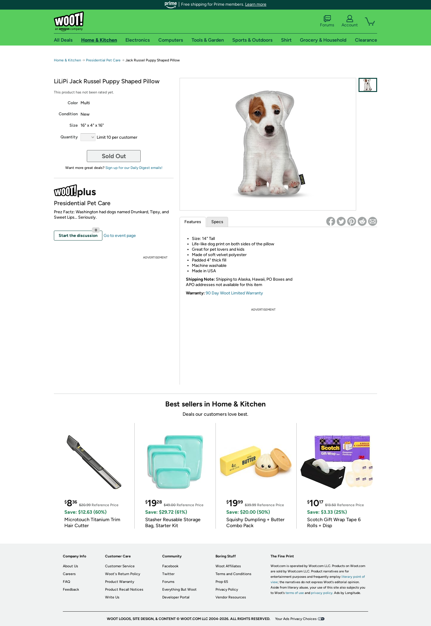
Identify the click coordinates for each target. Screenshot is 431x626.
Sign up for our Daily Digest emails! (134, 168)
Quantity (69, 137)
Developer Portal (175, 597)
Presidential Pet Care (104, 60)
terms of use (295, 593)
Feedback (71, 589)
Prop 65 (222, 582)
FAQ (66, 582)
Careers (69, 574)
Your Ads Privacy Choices (296, 619)
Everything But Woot (179, 589)
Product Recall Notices (124, 589)
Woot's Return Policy (122, 574)
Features (192, 221)
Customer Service (120, 566)
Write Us (112, 597)
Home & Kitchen (67, 60)
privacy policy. (322, 593)
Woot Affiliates (228, 566)
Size (73, 125)
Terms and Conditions (233, 574)
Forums (327, 21)
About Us (70, 566)
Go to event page (120, 235)
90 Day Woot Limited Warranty (234, 293)
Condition (68, 114)
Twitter (168, 574)
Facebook (170, 566)
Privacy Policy (227, 589)
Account (350, 21)
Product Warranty (119, 582)
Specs (217, 221)
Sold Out (114, 156)
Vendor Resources (231, 597)
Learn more (255, 4)
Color (73, 102)
